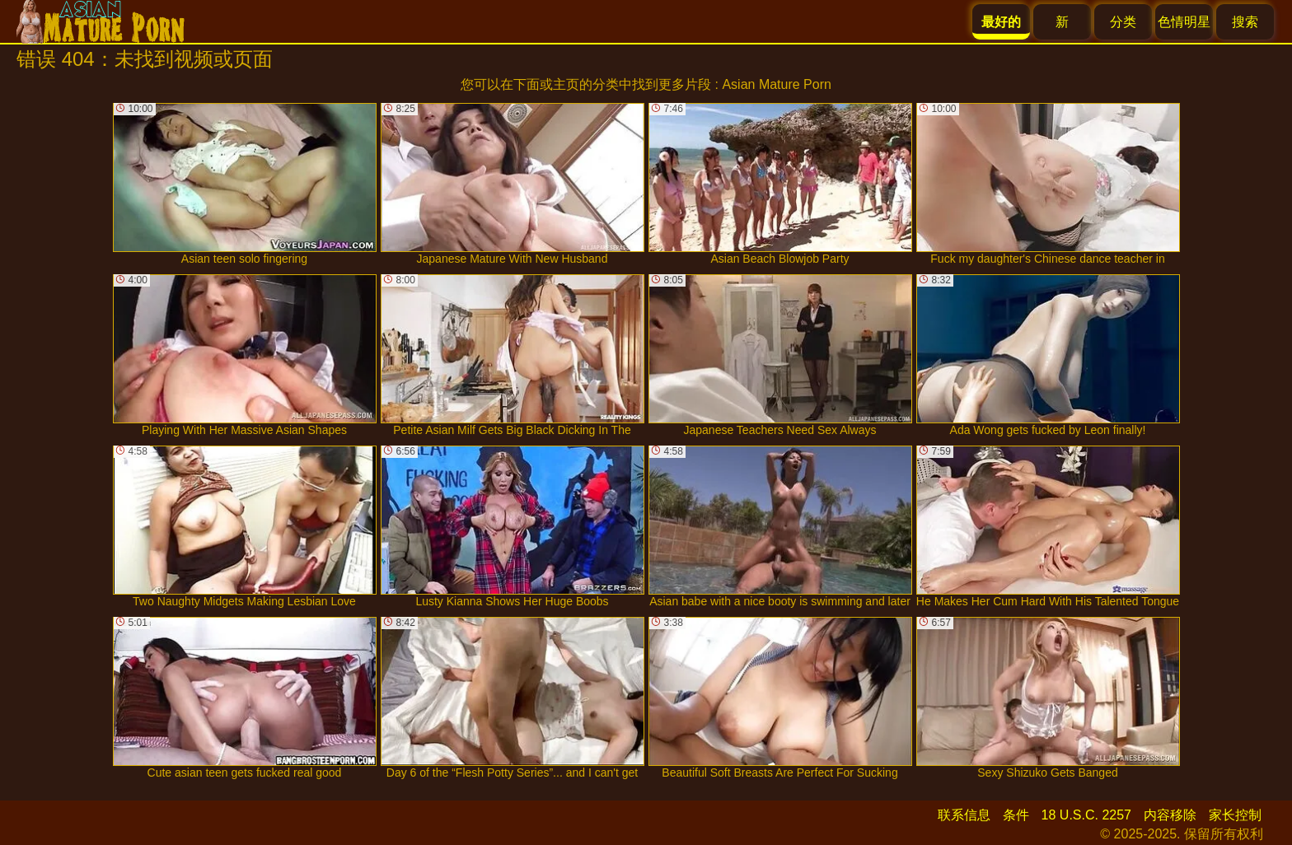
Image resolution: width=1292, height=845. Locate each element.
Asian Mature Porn (776, 84)
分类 (1123, 22)
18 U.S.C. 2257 (1086, 815)
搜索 (1245, 22)
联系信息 (964, 815)
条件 (1016, 815)
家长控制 (1235, 815)
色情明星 (1184, 22)
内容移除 (1170, 815)
